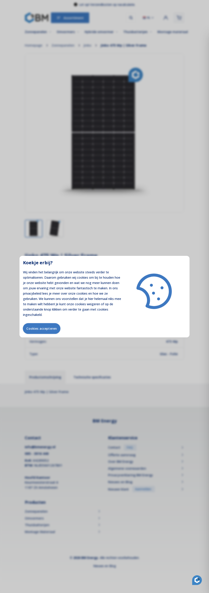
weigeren (93, 304)
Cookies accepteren (42, 328)
